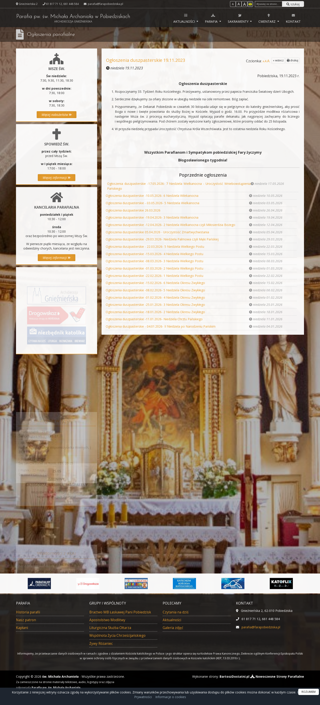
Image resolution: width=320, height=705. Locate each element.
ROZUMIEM (309, 692)
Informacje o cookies (170, 697)
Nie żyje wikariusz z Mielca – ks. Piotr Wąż (48, 582)
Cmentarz (267, 18)
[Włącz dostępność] (250, 4)
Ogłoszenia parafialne (51, 34)
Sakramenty (238, 18)
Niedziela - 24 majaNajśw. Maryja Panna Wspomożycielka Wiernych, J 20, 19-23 (54, 461)
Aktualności (184, 18)
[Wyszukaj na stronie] (268, 4)
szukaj (293, 4)
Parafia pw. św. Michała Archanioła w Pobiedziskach (74, 19)
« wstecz (278, 60)
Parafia (211, 18)
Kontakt (293, 18)
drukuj (292, 60)
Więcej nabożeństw (57, 115)
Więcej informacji (56, 177)
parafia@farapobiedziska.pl (105, 4)
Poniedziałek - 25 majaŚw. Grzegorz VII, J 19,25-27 (38, 448)
